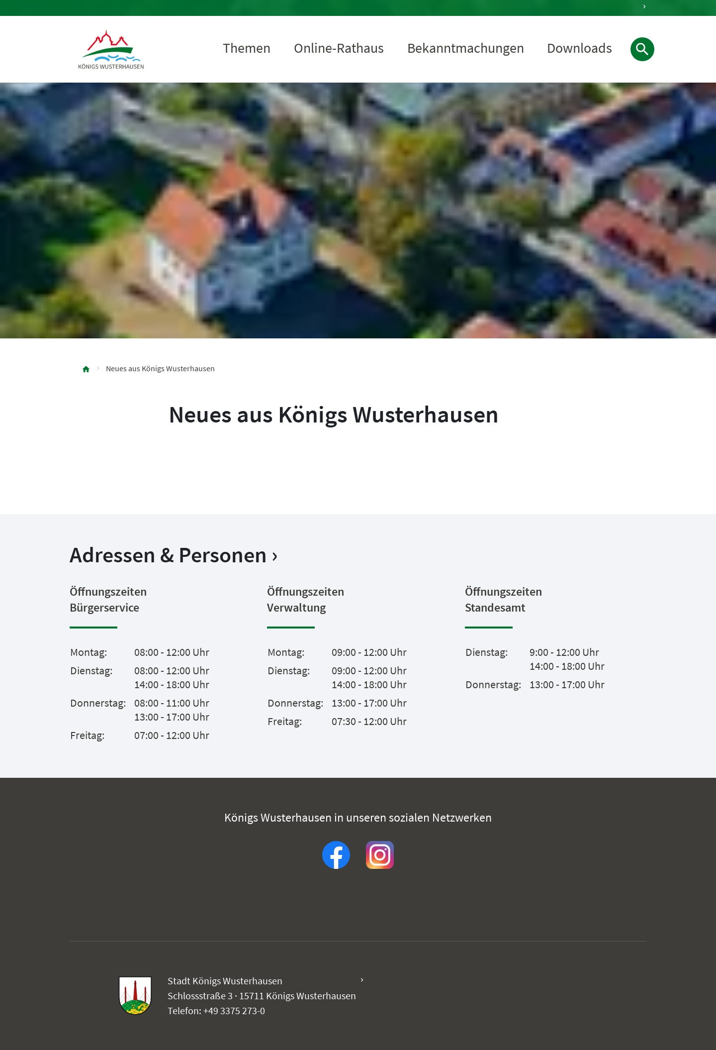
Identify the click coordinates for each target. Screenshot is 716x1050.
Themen (246, 48)
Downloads (579, 48)
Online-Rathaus (339, 48)
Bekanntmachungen (465, 48)
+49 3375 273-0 (234, 1010)
